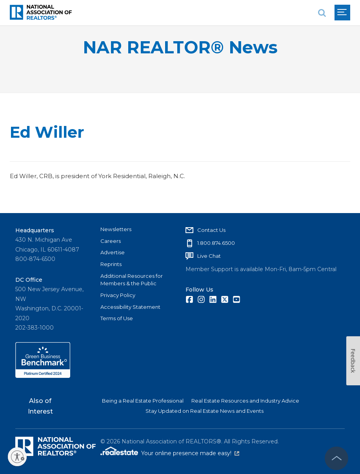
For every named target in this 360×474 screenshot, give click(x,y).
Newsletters (115, 229)
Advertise (112, 252)
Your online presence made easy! (190, 453)
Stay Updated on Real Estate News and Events (204, 411)
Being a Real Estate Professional (143, 400)
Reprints (111, 264)
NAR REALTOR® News (180, 47)
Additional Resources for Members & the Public (131, 280)
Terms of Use (116, 318)
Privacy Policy (117, 295)
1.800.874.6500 (216, 243)
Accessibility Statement (130, 307)
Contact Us (211, 230)
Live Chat (209, 256)
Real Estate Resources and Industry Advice (245, 400)
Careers (110, 241)
